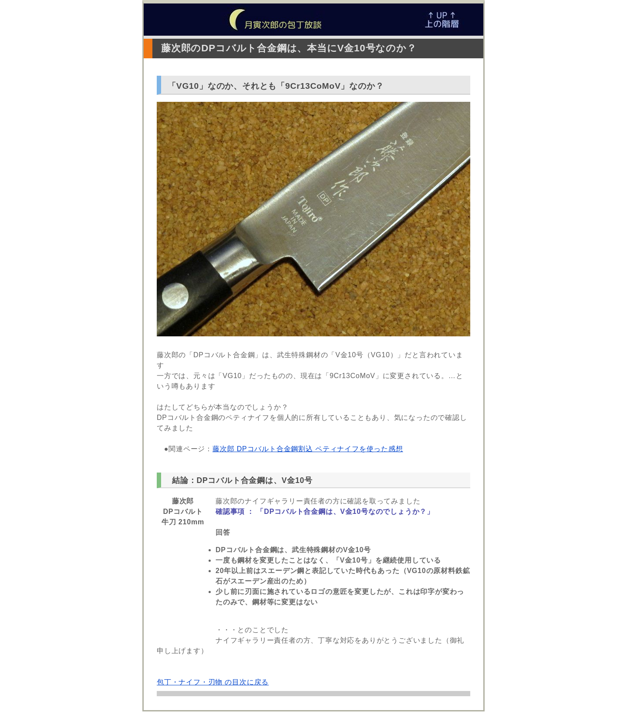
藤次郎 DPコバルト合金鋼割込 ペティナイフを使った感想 (307, 449)
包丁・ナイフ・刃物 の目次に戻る (213, 682)
